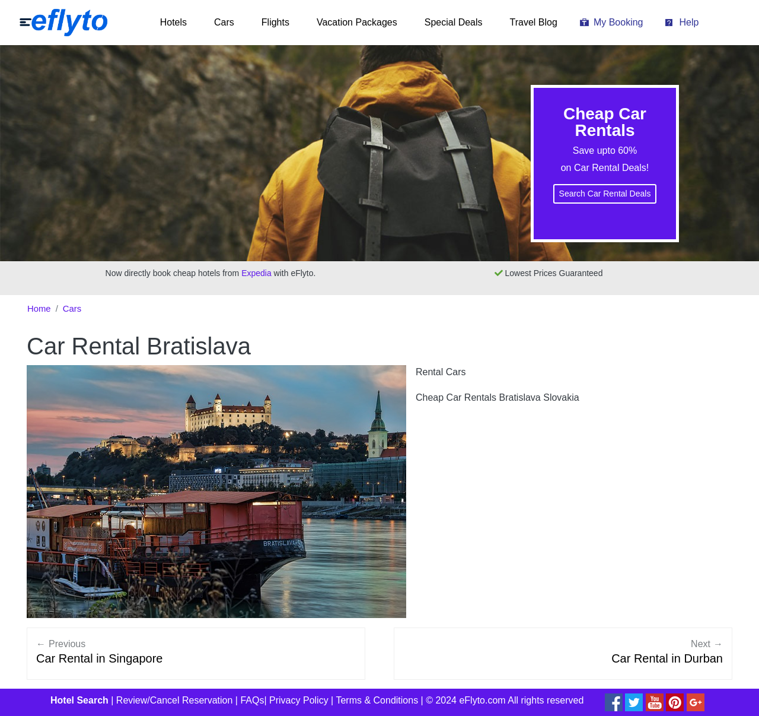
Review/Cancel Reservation (174, 700)
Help (689, 22)
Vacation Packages (357, 22)
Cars (224, 22)
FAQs (252, 700)
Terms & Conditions (377, 700)
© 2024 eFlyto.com (466, 700)
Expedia (256, 273)
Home (39, 308)
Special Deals (454, 22)
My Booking (618, 22)
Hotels (173, 22)
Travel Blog (533, 22)
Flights (275, 22)
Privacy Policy (299, 700)
